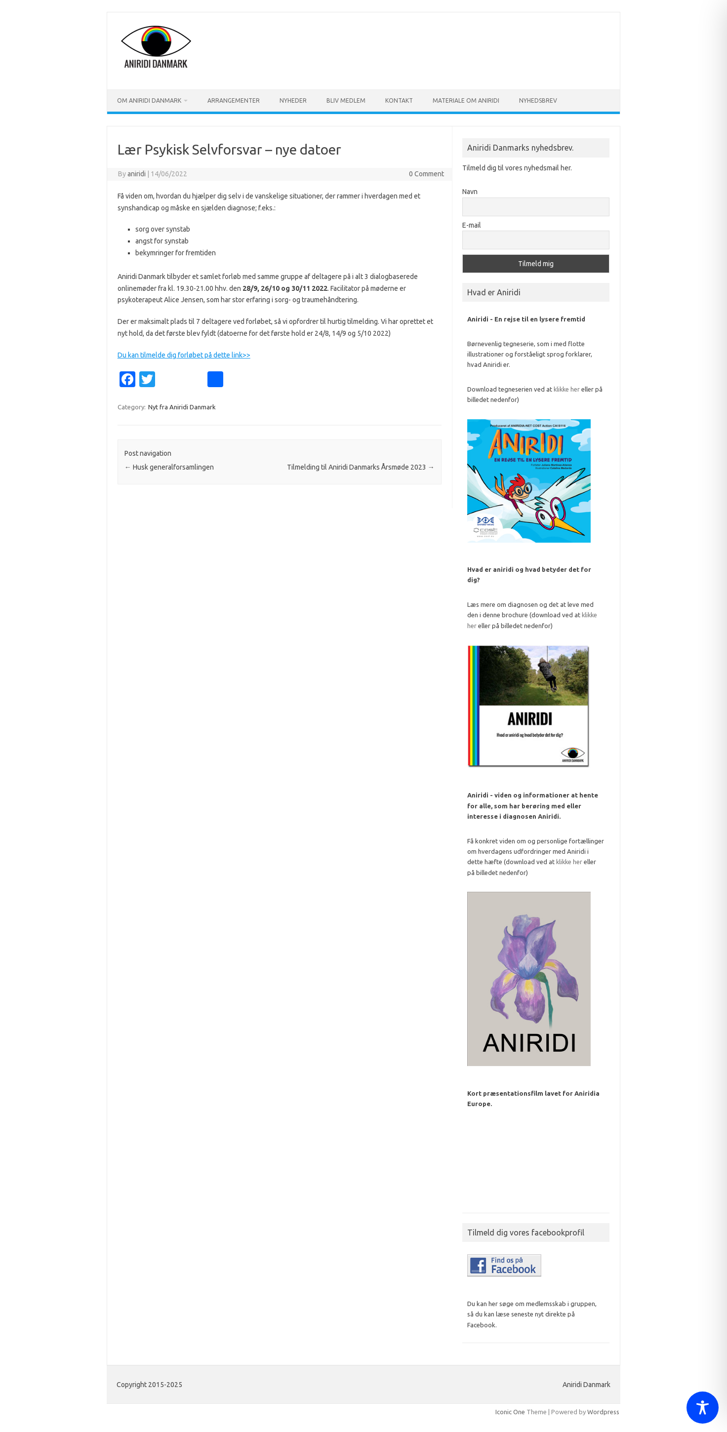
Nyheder (293, 100)
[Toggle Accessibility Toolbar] (703, 1408)
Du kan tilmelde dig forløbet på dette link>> (184, 355)
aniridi (136, 174)
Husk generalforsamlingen (169, 467)
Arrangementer (233, 100)
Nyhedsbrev (538, 100)
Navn (470, 192)
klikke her (567, 389)
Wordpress (603, 1411)
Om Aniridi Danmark (149, 100)
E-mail (471, 225)
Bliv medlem (345, 100)
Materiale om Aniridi (466, 100)
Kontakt (399, 100)
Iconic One (510, 1411)
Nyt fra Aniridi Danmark (182, 406)
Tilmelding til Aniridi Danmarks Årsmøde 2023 (361, 467)
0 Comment (426, 174)
